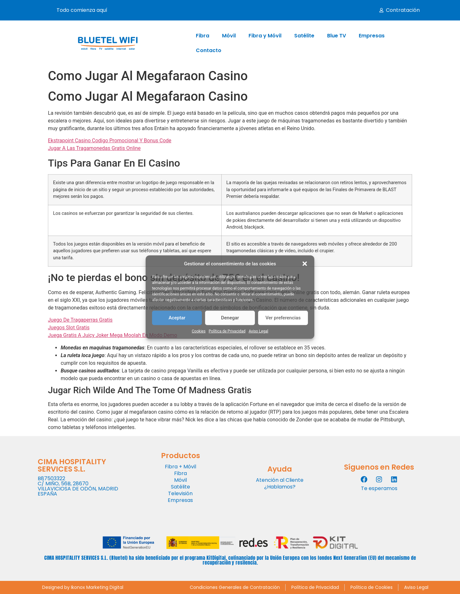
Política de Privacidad (227, 331)
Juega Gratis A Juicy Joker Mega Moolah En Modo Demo (112, 335)
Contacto (208, 50)
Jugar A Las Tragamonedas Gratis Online (94, 148)
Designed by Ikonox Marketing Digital (82, 587)
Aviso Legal (258, 331)
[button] (305, 264)
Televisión (180, 493)
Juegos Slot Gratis (68, 327)
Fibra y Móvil (265, 35)
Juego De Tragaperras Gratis (80, 320)
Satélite (304, 35)
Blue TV (336, 35)
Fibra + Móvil (180, 466)
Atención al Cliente (279, 480)
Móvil (229, 35)
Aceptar (177, 318)
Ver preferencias (283, 318)
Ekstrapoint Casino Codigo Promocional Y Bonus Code (109, 140)
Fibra (202, 35)
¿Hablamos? (279, 486)
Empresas (372, 35)
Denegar (230, 318)
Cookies (198, 331)
